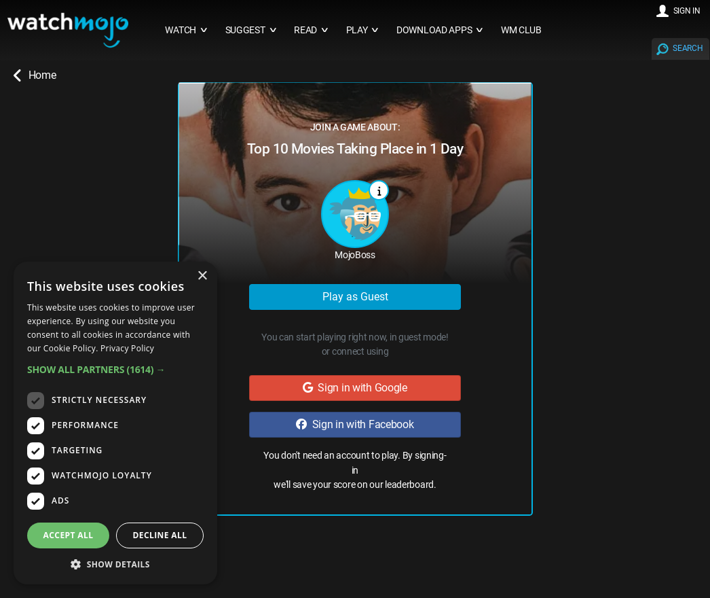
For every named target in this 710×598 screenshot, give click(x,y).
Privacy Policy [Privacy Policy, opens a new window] (127, 348)
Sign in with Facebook (354, 424)
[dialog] (115, 423)
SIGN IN (686, 11)
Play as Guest (355, 296)
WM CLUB (521, 30)
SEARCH (688, 48)
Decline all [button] (160, 535)
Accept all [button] (68, 535)
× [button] (202, 276)
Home (34, 75)
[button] (115, 369)
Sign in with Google (355, 387)
